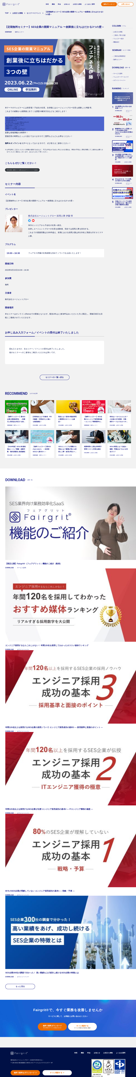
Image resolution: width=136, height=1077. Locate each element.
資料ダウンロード (109, 4)
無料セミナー (117, 59)
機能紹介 (116, 42)
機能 (82, 1053)
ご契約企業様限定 (119, 56)
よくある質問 (120, 1053)
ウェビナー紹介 (118, 38)
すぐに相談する (82, 1027)
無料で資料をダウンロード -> (25, 1073)
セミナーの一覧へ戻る (54, 377)
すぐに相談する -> (57, 1073)
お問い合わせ (125, 4)
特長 (47, 4)
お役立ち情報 (17, 13)
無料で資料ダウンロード (52, 1027)
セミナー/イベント (34, 13)
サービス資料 (117, 73)
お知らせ (67, 4)
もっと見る (20, 986)
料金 (59, 4)
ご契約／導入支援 (119, 35)
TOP (6, 13)
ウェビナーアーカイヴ (120, 77)
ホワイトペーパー (119, 80)
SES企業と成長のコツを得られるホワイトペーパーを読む (22, 170)
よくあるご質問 (90, 4)
